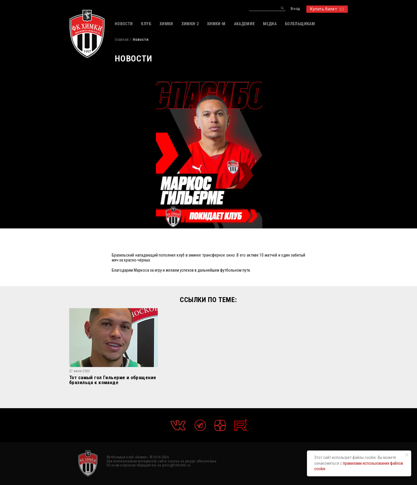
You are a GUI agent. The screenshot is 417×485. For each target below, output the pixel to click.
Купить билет (327, 9)
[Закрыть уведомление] (407, 455)
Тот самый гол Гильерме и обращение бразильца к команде (112, 380)
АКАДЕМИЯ (244, 23)
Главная (122, 39)
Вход (295, 9)
